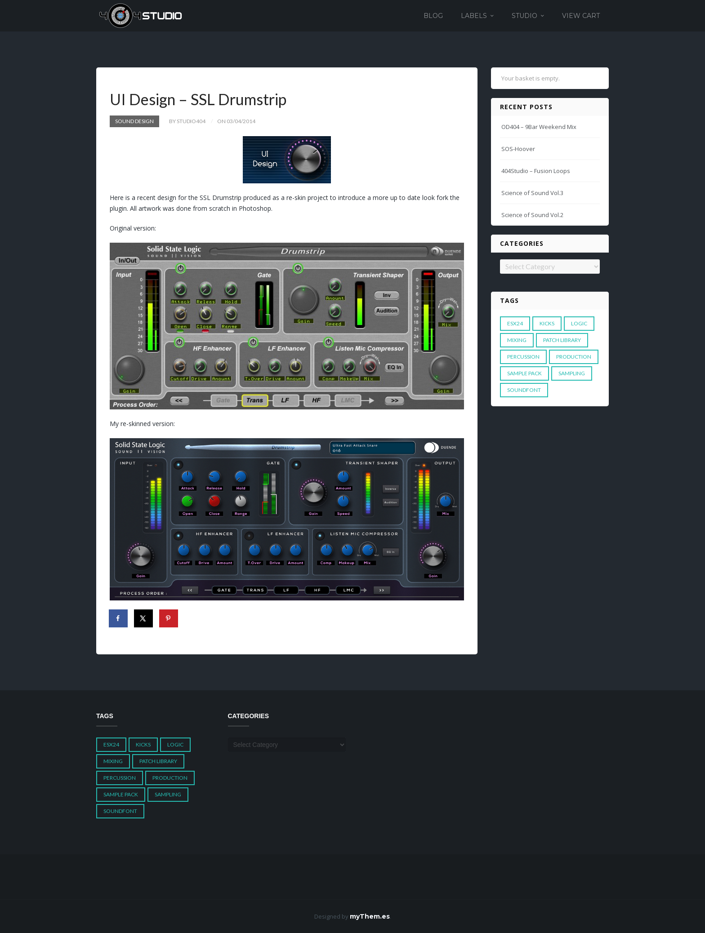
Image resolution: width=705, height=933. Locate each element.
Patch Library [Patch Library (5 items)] (562, 340)
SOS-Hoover (518, 149)
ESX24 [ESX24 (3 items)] (515, 323)
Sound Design (134, 121)
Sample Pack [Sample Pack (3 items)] (524, 373)
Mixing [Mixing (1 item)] (517, 340)
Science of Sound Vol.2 (532, 215)
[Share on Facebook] (119, 618)
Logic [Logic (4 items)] (579, 323)
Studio (524, 16)
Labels (474, 16)
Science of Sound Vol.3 (532, 193)
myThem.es (370, 916)
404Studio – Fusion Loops (535, 171)
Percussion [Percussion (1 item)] (523, 356)
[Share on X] (144, 618)
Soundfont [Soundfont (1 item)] (524, 390)
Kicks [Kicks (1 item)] (547, 323)
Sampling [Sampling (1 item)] (571, 373)
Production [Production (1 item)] (573, 356)
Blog (433, 16)
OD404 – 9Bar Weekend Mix (538, 127)
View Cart (581, 16)
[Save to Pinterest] (169, 618)
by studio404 (187, 121)
